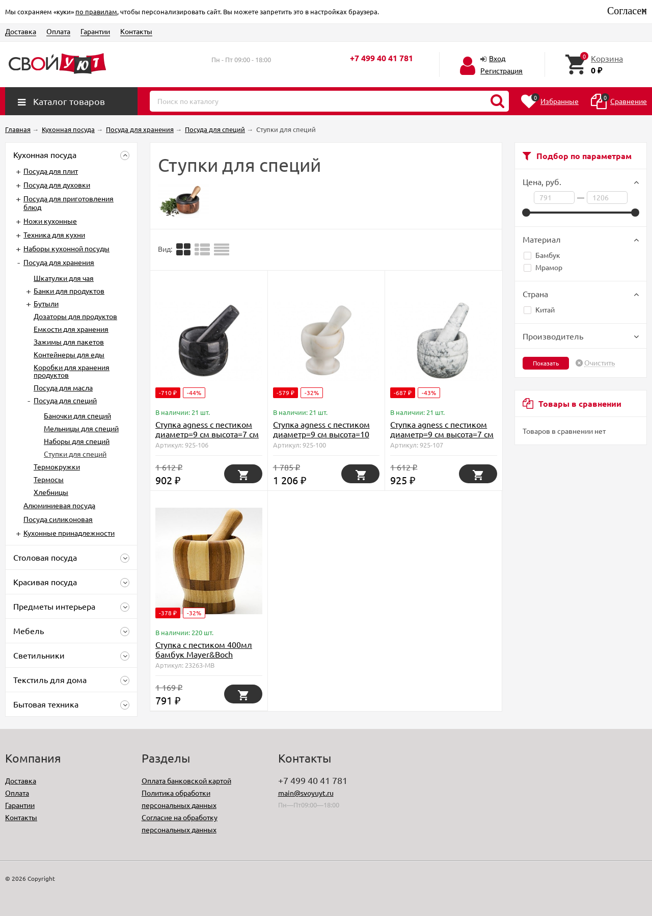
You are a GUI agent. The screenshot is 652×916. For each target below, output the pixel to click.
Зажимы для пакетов (69, 341)
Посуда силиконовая (58, 519)
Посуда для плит (50, 170)
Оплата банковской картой (186, 780)
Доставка (20, 31)
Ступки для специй (75, 453)
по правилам (96, 11)
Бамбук (542, 254)
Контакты (136, 31)
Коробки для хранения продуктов (72, 370)
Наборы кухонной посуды (66, 248)
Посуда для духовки (56, 184)
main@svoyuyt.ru (306, 792)
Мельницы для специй (81, 428)
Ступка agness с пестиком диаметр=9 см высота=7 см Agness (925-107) (442, 434)
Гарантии (95, 31)
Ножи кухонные (50, 220)
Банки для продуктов (69, 290)
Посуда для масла (63, 387)
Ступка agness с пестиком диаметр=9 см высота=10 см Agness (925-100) (321, 434)
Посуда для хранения (58, 262)
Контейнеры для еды (69, 354)
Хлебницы (51, 491)
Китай (539, 309)
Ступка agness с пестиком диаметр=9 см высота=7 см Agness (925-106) (207, 434)
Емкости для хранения (71, 328)
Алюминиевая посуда (59, 505)
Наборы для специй (77, 441)
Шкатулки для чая (64, 277)
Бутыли (46, 303)
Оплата (58, 31)
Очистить (599, 363)
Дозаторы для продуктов (75, 316)
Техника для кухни (54, 234)
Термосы (49, 479)
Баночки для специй (77, 415)
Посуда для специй (65, 400)
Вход (497, 58)
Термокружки (57, 466)
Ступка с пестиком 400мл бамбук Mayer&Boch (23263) (203, 654)
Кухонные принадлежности (69, 532)
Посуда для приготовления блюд (68, 203)
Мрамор (543, 267)
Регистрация (501, 70)
